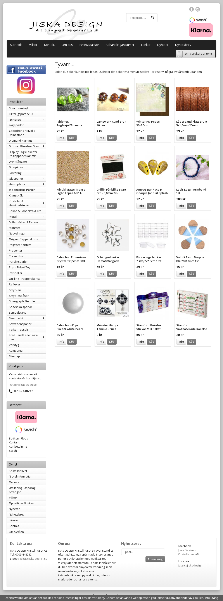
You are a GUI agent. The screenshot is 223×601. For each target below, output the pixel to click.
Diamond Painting (20, 140)
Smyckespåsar (19, 296)
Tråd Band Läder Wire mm (27, 337)
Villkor (33, 45)
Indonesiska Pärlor (22, 190)
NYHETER (27, 120)
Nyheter (162, 45)
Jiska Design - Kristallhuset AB (188, 552)
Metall (27, 217)
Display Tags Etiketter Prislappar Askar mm (23, 154)
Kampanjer (16, 351)
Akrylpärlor (16, 125)
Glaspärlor (27, 179)
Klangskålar (17, 195)
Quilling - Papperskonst (24, 279)
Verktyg (14, 345)
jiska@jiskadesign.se (23, 385)
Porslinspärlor (18, 262)
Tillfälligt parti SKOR (22, 114)
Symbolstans (17, 312)
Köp (71, 138)
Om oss (67, 45)
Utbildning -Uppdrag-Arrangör (22, 490)
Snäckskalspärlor (20, 307)
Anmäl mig (155, 559)
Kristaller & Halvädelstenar (27, 203)
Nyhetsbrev (183, 45)
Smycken (15, 290)
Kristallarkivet (18, 471)
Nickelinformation (20, 476)
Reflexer (14, 284)
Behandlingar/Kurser (119, 45)
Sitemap (14, 356)
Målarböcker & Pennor (24, 222)
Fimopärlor (16, 167)
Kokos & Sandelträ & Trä (25, 211)
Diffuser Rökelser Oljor (27, 146)
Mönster (14, 228)
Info (61, 138)
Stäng (214, 598)
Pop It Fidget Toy (19, 267)
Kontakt (49, 45)
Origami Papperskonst (24, 239)
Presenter (15, 250)
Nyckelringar (17, 233)
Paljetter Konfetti (20, 245)
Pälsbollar (15, 273)
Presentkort (17, 256)
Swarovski (27, 318)
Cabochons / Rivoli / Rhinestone (22, 133)
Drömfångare (18, 161)
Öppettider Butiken (21, 503)
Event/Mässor (89, 45)
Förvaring (15, 173)
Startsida (16, 45)
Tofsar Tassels (19, 330)
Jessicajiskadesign (190, 565)
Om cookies (16, 531)
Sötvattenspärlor (20, 324)
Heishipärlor (27, 184)
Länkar (145, 45)
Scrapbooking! (18, 108)
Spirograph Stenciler (22, 301)
